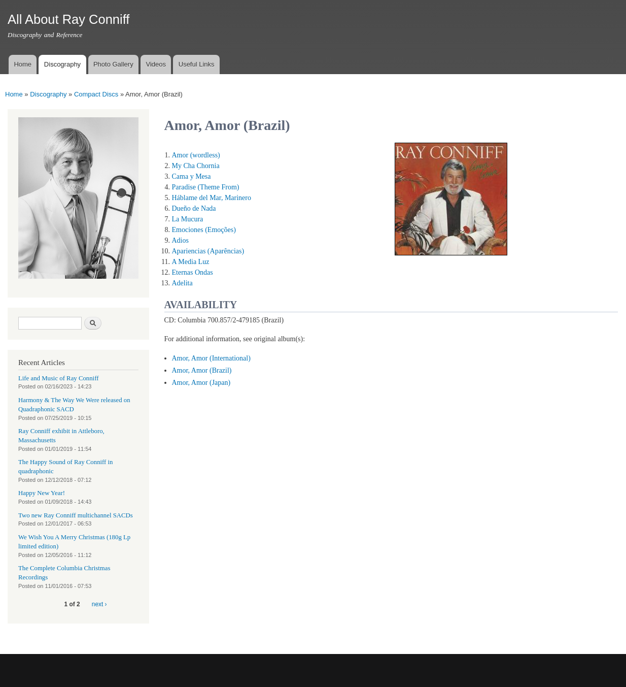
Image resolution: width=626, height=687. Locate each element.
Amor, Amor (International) (211, 358)
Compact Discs (96, 94)
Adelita (182, 283)
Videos (156, 64)
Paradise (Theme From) (205, 187)
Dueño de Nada (194, 208)
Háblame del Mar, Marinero (212, 198)
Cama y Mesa (191, 176)
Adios (180, 240)
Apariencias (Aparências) (208, 251)
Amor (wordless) (196, 155)
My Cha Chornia (196, 166)
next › (99, 604)
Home (22, 64)
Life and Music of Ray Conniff (58, 378)
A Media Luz (191, 262)
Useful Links (197, 64)
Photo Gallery (113, 64)
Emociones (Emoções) (204, 230)
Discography (62, 64)
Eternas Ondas (192, 272)
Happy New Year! (41, 493)
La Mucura (187, 219)
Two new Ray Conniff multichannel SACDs (75, 515)
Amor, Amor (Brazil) (202, 370)
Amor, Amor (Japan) (201, 382)
